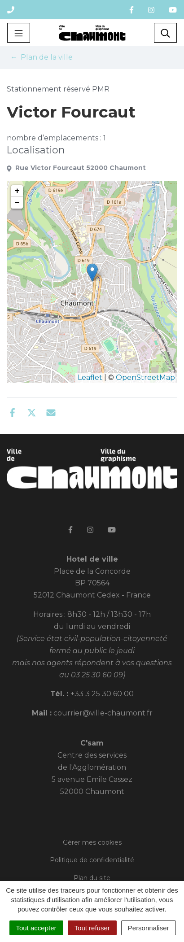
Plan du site (92, 878)
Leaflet (90, 377)
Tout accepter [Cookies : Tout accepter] (36, 928)
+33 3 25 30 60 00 (102, 693)
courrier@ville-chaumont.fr (103, 713)
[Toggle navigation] (18, 33)
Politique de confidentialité (92, 860)
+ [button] (17, 191)
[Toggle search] (165, 33)
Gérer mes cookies (92, 842)
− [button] (17, 202)
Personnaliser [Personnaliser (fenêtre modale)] (148, 928)
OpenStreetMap (145, 377)
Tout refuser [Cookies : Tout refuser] (92, 928)
